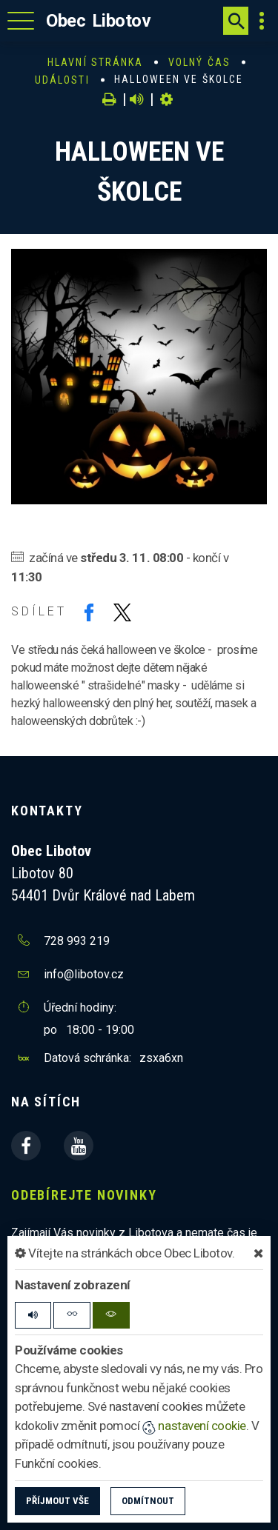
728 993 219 (77, 941)
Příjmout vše (57, 1500)
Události (62, 80)
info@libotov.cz (84, 974)
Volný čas (199, 62)
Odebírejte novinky (83, 1195)
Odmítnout (148, 1500)
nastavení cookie (194, 1425)
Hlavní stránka (95, 62)
